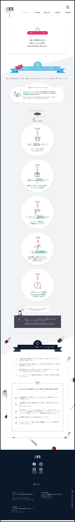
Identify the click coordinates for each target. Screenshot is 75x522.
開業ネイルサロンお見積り (37, 43)
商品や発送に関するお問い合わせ (37, 46)
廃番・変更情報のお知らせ (37, 40)
